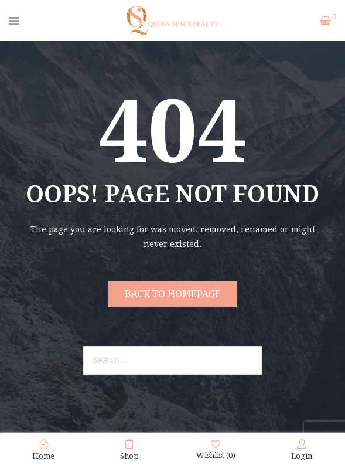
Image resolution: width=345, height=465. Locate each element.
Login (301, 449)
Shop (129, 449)
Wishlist (215, 449)
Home (43, 449)
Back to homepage (173, 294)
